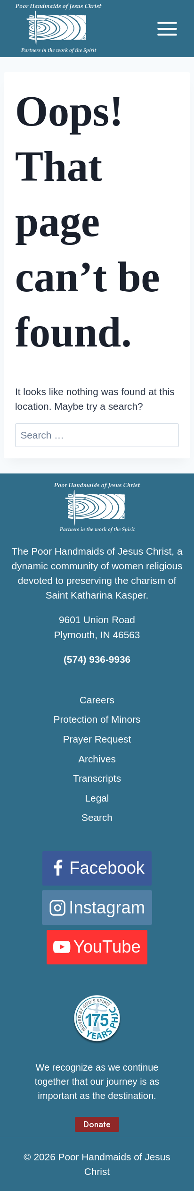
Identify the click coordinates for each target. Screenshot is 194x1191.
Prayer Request (97, 739)
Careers (97, 699)
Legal (97, 798)
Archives (97, 758)
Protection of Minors (97, 719)
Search (97, 817)
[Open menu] (167, 28)
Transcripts (97, 778)
